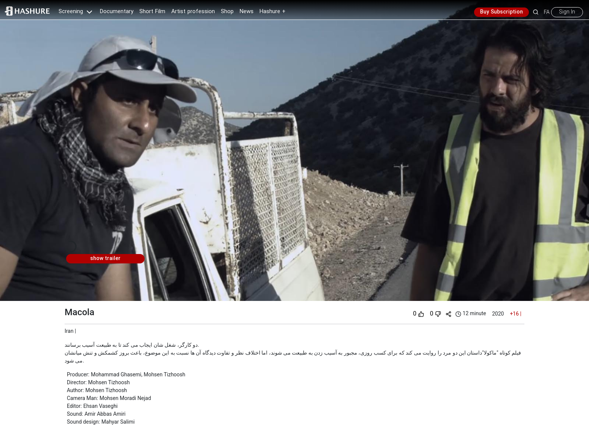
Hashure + (272, 11)
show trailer (105, 258)
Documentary (116, 11)
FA (547, 12)
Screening (76, 11)
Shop (227, 11)
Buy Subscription (501, 12)
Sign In (567, 12)
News (247, 11)
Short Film (152, 11)
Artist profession (193, 11)
